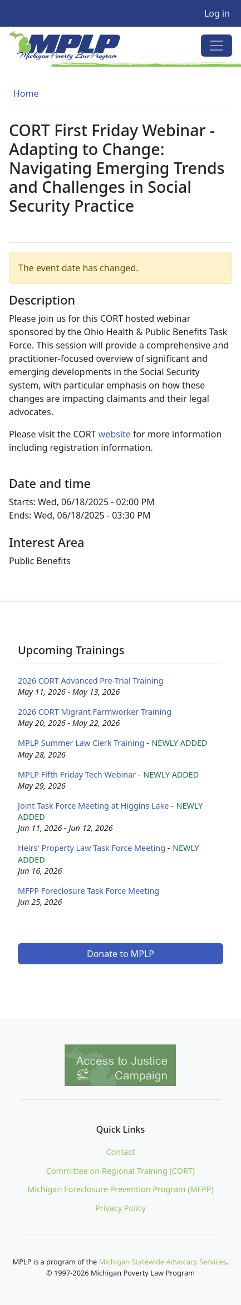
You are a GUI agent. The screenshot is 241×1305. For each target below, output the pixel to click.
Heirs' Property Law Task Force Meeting (91, 848)
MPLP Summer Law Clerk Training (81, 743)
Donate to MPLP (120, 954)
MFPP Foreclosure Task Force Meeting (88, 890)
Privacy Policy (120, 1208)
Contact (120, 1152)
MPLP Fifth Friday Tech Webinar (77, 774)
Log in (217, 13)
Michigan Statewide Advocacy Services (163, 1262)
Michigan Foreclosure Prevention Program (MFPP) (120, 1189)
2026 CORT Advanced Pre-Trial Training (90, 680)
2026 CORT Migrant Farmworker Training (94, 711)
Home (26, 93)
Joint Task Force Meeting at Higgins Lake (93, 805)
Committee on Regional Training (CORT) (120, 1170)
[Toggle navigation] (216, 45)
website (115, 434)
